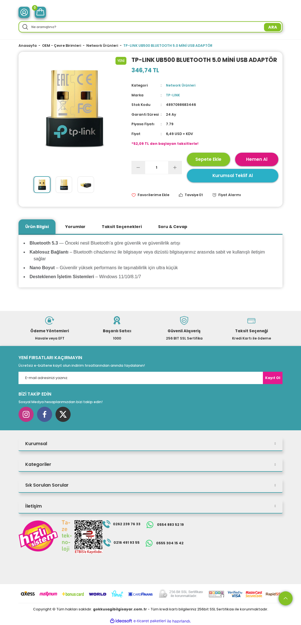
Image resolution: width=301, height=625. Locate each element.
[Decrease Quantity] (138, 167)
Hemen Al (256, 159)
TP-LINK (173, 95)
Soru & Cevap (172, 226)
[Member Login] (24, 12)
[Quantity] (156, 167)
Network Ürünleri (182, 85)
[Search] (150, 26)
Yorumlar (75, 226)
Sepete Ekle (208, 159)
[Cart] (40, 12)
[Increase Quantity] (175, 167)
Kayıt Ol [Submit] (272, 377)
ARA (272, 27)
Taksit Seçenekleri (122, 226)
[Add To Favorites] (150, 195)
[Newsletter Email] (150, 378)
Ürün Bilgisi (37, 226)
